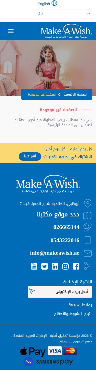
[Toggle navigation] (11, 31)
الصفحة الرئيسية (75, 94)
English (43, 3)
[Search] (64, 14)
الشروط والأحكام (68, 313)
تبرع (87, 313)
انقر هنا (30, 156)
